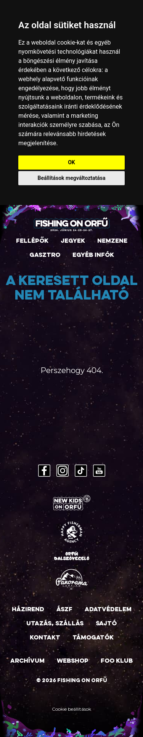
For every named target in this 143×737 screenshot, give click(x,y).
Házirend (28, 610)
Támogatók (93, 638)
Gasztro (44, 255)
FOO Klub (117, 661)
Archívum (27, 661)
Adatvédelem (108, 610)
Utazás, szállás (55, 624)
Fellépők (32, 241)
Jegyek (73, 241)
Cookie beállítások (71, 709)
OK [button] (71, 162)
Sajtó (106, 624)
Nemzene (112, 241)
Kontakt (45, 638)
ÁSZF (64, 610)
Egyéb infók (93, 255)
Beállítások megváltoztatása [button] (72, 178)
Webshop (72, 661)
